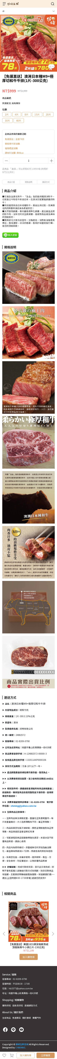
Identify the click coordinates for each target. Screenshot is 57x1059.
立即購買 (45, 1055)
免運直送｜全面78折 (14, 139)
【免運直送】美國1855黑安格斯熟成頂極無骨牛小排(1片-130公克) (28, 946)
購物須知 (6, 1005)
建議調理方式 (30, 1005)
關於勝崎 (26, 1017)
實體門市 (36, 1017)
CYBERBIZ (20, 1047)
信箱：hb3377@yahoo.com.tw (17, 988)
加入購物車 (25, 1055)
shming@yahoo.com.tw (23, 805)
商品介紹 (11, 182)
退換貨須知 (17, 1005)
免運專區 (16, 1017)
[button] (53, 934)
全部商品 (6, 1017)
